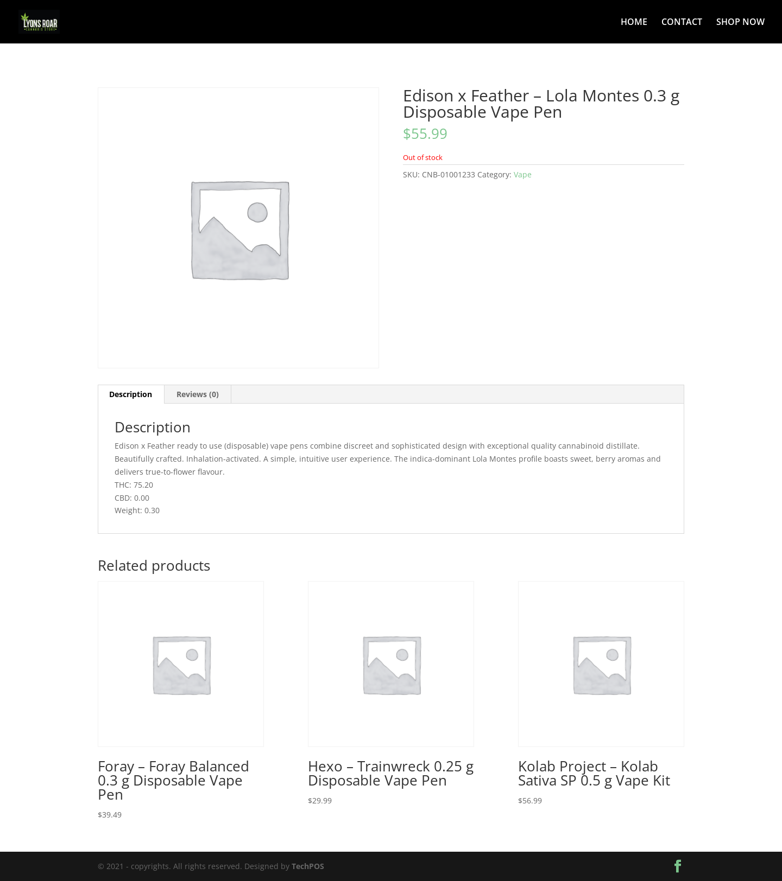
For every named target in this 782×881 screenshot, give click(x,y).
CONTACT (681, 23)
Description (130, 394)
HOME (634, 23)
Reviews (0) (197, 394)
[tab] (131, 394)
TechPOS (308, 866)
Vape (523, 174)
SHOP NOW (740, 23)
